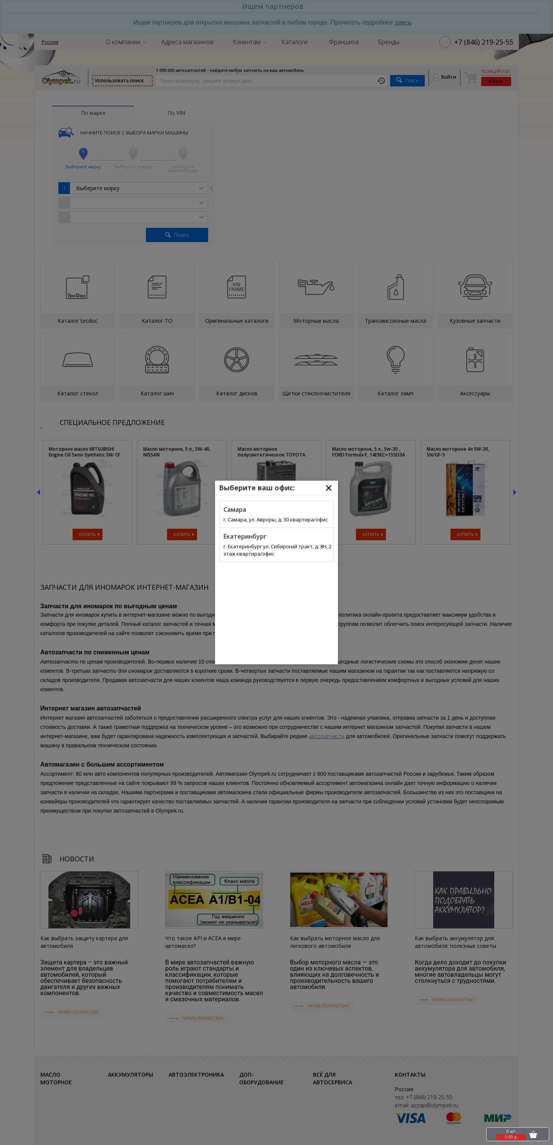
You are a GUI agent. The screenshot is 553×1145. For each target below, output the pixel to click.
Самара (235, 509)
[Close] (328, 488)
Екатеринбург (245, 536)
